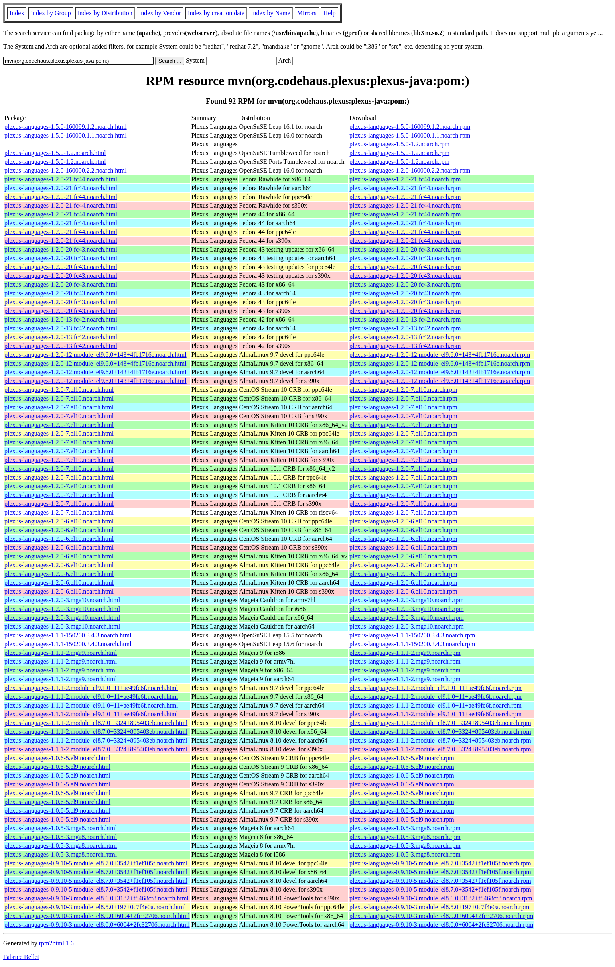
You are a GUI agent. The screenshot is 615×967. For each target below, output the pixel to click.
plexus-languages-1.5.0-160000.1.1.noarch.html (65, 135)
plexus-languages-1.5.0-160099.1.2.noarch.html (65, 126)
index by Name (270, 13)
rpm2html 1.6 (56, 943)
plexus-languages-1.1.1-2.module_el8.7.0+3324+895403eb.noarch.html (95, 722)
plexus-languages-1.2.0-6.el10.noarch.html (59, 521)
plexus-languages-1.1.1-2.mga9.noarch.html (60, 652)
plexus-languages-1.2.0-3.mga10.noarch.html (62, 600)
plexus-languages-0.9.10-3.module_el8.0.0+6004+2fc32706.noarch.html (97, 915)
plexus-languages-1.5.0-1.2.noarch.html (55, 152)
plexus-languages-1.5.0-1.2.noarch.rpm (399, 144)
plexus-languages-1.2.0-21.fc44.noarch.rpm (405, 179)
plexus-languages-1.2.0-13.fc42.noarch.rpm (405, 319)
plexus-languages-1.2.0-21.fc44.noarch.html (60, 179)
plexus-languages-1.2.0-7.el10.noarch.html (59, 389)
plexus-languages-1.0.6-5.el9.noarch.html (57, 758)
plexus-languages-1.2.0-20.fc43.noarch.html (60, 249)
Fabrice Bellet (21, 956)
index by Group (51, 13)
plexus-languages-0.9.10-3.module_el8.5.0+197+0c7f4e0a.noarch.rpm (439, 907)
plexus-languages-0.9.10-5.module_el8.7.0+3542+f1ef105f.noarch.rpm (440, 863)
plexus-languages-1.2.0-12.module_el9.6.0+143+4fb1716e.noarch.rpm (439, 354)
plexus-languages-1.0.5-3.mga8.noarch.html (60, 828)
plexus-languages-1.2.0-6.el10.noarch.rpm (403, 521)
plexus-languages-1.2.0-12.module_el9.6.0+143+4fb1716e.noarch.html (95, 354)
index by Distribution (105, 13)
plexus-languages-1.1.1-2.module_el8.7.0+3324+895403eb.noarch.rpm (440, 722)
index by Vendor (160, 13)
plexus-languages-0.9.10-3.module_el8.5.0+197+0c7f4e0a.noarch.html (95, 907)
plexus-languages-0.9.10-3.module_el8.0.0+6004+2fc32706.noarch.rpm (441, 915)
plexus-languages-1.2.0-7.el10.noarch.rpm (403, 389)
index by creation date (216, 13)
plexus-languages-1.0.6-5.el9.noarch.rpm (401, 758)
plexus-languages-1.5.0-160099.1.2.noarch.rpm (409, 126)
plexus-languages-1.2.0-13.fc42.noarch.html (60, 319)
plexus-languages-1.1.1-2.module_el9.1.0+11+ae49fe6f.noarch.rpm (435, 687)
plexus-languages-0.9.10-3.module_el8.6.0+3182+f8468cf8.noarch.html (96, 898)
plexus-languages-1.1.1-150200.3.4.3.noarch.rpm (412, 635)
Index (17, 13)
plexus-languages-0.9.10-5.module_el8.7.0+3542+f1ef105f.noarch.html (95, 863)
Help (329, 13)
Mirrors (307, 13)
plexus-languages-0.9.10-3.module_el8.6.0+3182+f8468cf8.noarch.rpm (440, 898)
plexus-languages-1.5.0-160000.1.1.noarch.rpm (409, 135)
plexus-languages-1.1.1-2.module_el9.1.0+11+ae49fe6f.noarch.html (91, 687)
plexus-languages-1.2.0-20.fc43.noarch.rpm (405, 249)
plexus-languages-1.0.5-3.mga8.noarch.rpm (405, 828)
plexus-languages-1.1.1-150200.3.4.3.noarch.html (68, 635)
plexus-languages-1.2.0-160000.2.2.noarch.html (65, 170)
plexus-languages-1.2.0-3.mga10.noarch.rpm (406, 600)
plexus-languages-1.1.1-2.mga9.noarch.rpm (405, 652)
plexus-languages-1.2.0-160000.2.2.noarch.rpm (409, 170)
